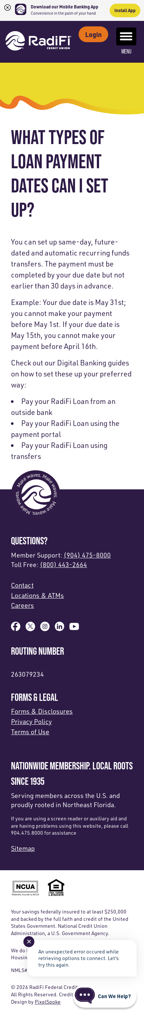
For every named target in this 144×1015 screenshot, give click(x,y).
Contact (22, 585)
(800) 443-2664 (63, 564)
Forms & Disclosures (42, 711)
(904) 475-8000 (87, 555)
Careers (22, 605)
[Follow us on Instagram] (45, 629)
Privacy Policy (31, 721)
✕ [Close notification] (29, 941)
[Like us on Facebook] (15, 629)
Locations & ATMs (37, 595)
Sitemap (23, 848)
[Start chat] (105, 996)
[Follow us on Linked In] (59, 629)
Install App (125, 10)
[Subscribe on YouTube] (74, 629)
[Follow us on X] (30, 629)
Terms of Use (30, 732)
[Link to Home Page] (38, 42)
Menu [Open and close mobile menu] (126, 41)
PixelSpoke (48, 1002)
